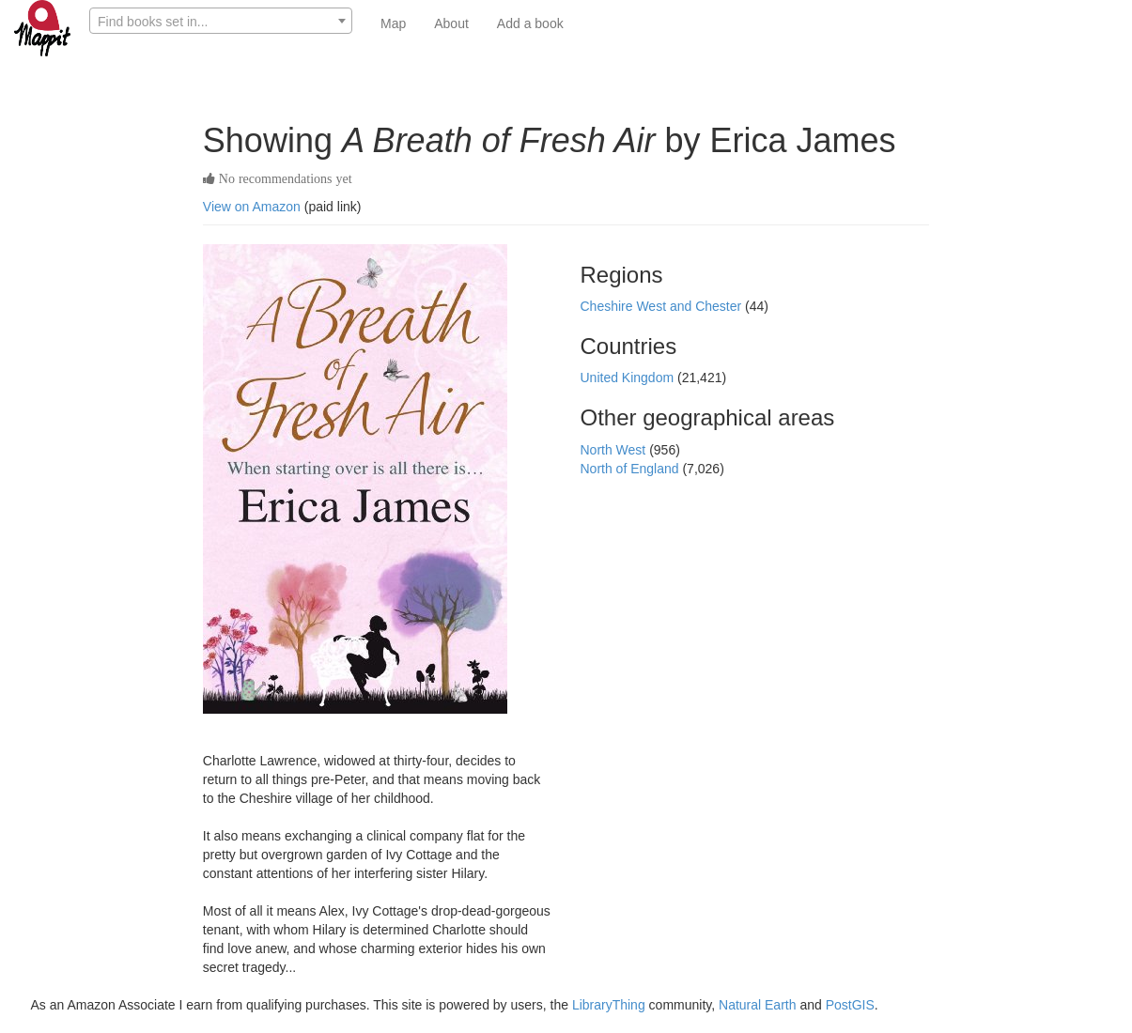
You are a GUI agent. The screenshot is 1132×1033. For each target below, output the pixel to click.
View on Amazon (252, 206)
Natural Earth (757, 1004)
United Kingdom (628, 377)
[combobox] (220, 21)
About (451, 23)
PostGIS (850, 1004)
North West (614, 449)
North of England (631, 468)
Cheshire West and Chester (662, 306)
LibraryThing (608, 1004)
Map (393, 23)
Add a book (530, 23)
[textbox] (220, 21)
